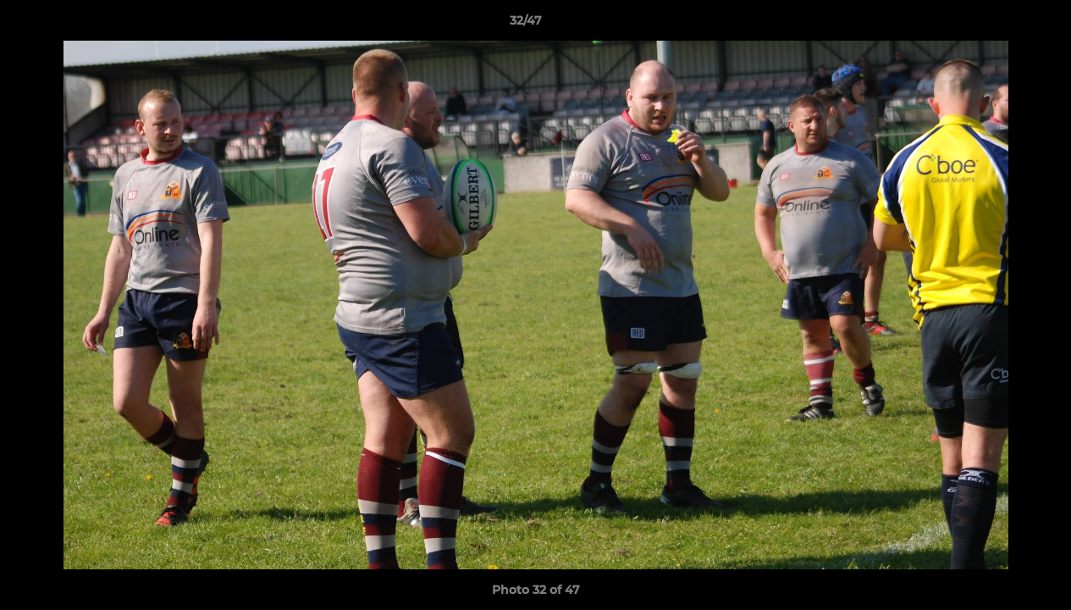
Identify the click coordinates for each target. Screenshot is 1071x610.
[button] (1000, 24)
